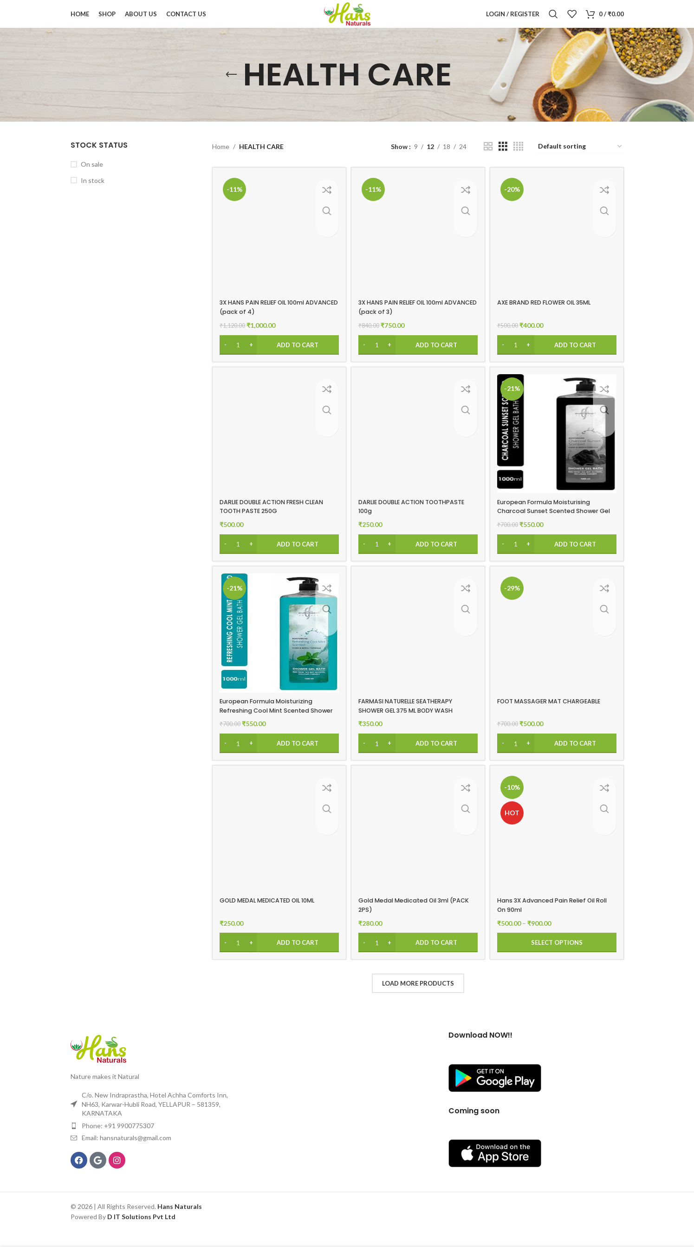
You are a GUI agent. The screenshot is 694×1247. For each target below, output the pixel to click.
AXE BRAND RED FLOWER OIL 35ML (554, 313)
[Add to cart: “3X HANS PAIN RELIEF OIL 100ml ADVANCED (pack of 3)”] (418, 355)
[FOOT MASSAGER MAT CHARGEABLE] (558, 649)
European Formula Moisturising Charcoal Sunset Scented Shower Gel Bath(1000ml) (556, 523)
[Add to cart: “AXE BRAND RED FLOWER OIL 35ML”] (558, 355)
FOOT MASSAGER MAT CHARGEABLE (558, 715)
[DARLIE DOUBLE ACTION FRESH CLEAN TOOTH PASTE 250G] (278, 448)
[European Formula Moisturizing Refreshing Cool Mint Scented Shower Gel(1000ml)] (278, 649)
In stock (92, 194)
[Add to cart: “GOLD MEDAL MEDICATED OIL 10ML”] (278, 958)
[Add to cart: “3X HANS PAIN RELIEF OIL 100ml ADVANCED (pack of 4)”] (278, 355)
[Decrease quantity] (225, 355)
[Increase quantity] (251, 355)
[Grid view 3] (503, 160)
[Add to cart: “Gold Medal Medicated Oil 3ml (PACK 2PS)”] (418, 958)
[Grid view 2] (488, 160)
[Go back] (231, 88)
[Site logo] (347, 20)
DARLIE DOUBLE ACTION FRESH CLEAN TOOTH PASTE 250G (268, 518)
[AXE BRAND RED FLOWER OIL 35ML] (558, 246)
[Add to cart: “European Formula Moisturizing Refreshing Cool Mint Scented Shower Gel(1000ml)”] (278, 757)
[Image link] (98, 1063)
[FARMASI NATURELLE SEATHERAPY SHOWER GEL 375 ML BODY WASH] (418, 649)
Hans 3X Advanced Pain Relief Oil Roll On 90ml (555, 920)
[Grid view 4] (518, 160)
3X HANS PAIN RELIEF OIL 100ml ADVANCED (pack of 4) (269, 318)
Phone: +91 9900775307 (118, 1141)
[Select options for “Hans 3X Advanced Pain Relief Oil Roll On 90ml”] (558, 958)
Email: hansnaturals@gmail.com (126, 1153)
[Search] (553, 21)
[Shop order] (580, 161)
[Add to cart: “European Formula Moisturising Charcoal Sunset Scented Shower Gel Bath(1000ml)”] (558, 556)
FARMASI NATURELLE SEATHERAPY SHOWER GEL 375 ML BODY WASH (413, 719)
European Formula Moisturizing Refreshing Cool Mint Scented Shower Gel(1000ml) (272, 724)
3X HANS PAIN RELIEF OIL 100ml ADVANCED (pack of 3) (409, 318)
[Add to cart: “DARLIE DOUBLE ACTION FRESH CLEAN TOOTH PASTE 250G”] (278, 556)
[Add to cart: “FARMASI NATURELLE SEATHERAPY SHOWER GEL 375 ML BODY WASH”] (418, 757)
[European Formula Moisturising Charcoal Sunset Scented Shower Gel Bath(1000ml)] (558, 448)
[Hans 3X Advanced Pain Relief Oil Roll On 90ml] (558, 849)
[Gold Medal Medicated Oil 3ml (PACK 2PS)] (418, 849)
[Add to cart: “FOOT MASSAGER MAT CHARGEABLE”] (558, 757)
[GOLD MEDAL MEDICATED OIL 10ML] (278, 849)
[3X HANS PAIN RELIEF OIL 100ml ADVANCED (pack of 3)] (418, 246)
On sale (92, 178)
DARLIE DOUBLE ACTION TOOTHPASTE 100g (398, 518)
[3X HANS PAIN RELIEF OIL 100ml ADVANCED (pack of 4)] (278, 246)
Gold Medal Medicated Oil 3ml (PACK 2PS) (411, 920)
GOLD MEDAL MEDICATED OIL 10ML (274, 916)
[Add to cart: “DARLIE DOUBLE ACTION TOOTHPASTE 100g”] (418, 556)
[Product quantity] (238, 355)
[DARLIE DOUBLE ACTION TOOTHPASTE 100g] (418, 448)
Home (220, 160)
